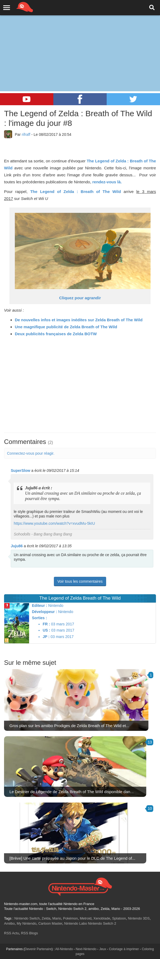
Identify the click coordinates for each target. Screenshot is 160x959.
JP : (46, 637)
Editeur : (39, 605)
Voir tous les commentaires (80, 581)
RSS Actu (11, 933)
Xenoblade (101, 918)
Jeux (102, 949)
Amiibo (9, 923)
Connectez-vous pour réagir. (30, 453)
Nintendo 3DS (139, 918)
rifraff (26, 134)
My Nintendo (26, 923)
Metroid (85, 918)
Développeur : (44, 612)
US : (46, 630)
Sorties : (39, 618)
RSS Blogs (29, 933)
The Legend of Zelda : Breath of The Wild (75, 191)
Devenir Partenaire (38, 949)
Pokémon (70, 918)
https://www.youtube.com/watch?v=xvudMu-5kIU (54, 523)
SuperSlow (20, 470)
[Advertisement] (80, 40)
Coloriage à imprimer (124, 949)
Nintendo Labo (75, 923)
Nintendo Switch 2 (102, 923)
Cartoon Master (50, 923)
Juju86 (17, 546)
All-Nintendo (64, 949)
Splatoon (119, 918)
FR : (46, 624)
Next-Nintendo (86, 949)
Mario (56, 918)
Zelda (45, 918)
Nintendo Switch (27, 918)
